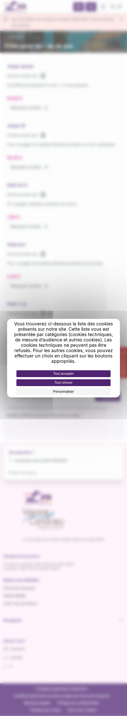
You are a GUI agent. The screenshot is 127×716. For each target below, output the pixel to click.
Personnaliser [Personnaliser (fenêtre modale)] (63, 391)
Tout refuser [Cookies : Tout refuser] (63, 382)
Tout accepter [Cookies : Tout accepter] (63, 373)
